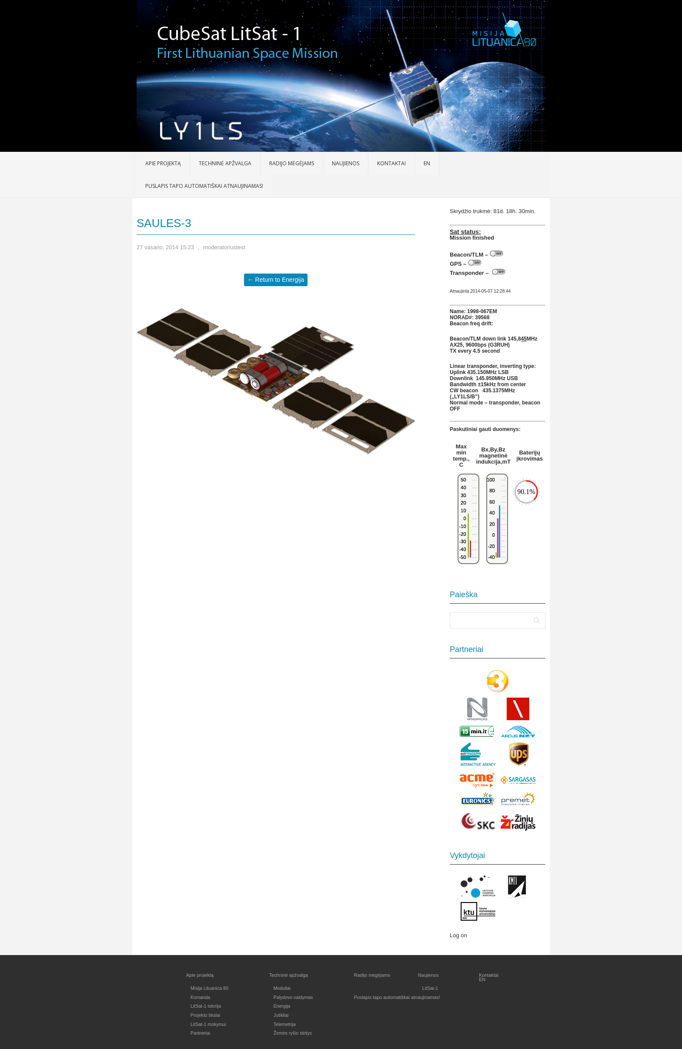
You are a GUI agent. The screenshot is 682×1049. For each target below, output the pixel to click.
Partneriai (200, 1033)
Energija (282, 1006)
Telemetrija (285, 1024)
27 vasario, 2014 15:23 (165, 247)
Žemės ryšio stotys (293, 1033)
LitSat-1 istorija (206, 1006)
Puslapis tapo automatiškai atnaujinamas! (204, 186)
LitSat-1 (430, 988)
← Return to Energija (275, 279)
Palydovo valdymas (293, 997)
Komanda (200, 997)
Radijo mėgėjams (291, 163)
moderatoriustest (224, 247)
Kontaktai (391, 163)
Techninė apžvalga (225, 163)
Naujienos (345, 163)
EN (427, 163)
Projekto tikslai (205, 1015)
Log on (458, 935)
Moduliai (282, 988)
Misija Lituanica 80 (209, 988)
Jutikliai (281, 1015)
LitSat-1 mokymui (208, 1024)
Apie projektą (163, 163)
